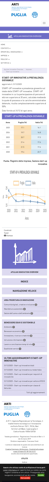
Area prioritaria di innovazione (19, 300)
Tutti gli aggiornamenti (35, 392)
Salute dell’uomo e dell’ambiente (17, 313)
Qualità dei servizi (11, 348)
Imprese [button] (5, 56)
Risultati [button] (5, 59)
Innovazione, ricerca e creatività (16, 335)
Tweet (6, 233)
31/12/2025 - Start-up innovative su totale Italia (22, 370)
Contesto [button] (5, 48)
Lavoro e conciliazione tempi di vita (18, 344)
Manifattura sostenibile (13, 309)
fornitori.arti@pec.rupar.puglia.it (24, 429)
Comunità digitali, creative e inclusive (19, 304)
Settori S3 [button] (6, 63)
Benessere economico (13, 331)
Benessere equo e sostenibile (19, 322)
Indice (24, 281)
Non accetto (25, 478)
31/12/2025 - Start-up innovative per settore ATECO (24, 381)
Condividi (7, 230)
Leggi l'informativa (10, 470)
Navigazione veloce (24, 290)
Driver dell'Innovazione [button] (11, 52)
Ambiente (8, 327)
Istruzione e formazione (13, 340)
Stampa (8, 235)
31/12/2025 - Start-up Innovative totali (19, 365)
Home (3, 45)
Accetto (41, 475)
